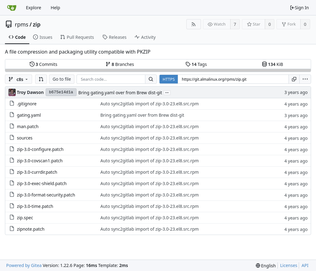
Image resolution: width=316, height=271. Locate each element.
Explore (33, 7)
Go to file (61, 79)
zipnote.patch (31, 229)
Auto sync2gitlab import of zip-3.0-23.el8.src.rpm (149, 104)
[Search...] (151, 79)
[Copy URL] (294, 79)
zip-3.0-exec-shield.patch (42, 183)
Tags (196, 64)
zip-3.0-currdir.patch (37, 172)
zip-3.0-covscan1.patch (40, 161)
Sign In (299, 7)
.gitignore (27, 104)
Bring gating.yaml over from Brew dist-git (120, 92)
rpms (21, 24)
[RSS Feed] (193, 24)
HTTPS (169, 79)
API (304, 265)
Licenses (288, 265)
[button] (41, 79)
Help (55, 7)
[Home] (11, 7)
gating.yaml (29, 115)
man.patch (28, 126)
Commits (43, 64)
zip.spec (25, 217)
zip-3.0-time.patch (35, 206)
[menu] (305, 79)
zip (36, 24)
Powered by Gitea (24, 265)
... (167, 92)
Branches (120, 64)
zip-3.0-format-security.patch (46, 195)
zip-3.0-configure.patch (40, 149)
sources (25, 138)
